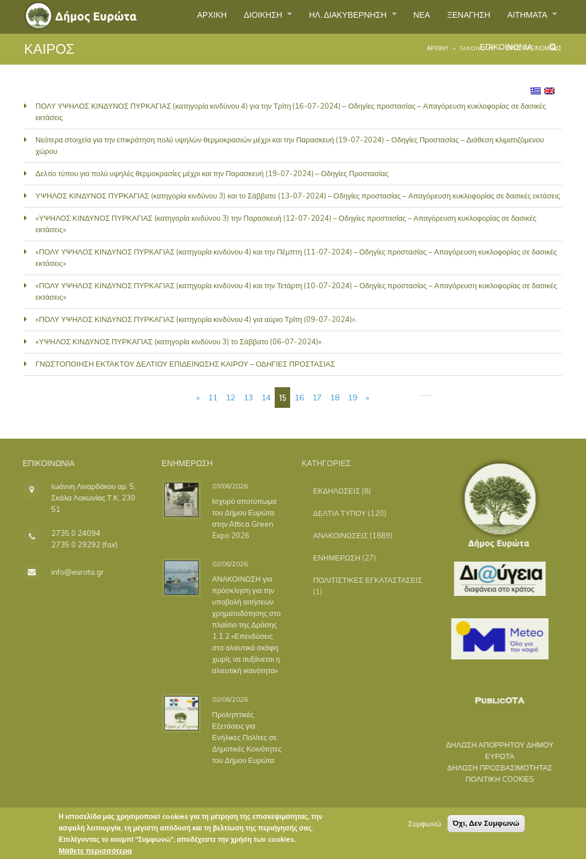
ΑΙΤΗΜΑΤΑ (524, 16)
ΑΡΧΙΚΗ (174, 16)
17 (317, 397)
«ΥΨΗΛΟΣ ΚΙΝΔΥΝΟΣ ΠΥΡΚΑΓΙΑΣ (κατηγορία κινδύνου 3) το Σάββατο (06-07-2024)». (179, 341)
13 (248, 397)
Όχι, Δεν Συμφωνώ (486, 823)
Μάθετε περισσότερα (95, 850)
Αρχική (437, 48)
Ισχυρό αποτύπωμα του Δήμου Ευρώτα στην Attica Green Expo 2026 (240, 517)
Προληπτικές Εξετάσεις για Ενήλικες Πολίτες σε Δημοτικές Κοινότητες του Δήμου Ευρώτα (243, 736)
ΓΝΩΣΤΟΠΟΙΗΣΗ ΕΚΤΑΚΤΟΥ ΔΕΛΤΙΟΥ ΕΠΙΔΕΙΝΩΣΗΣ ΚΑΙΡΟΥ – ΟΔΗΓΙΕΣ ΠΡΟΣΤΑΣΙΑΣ (185, 363)
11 (212, 397)
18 (334, 397)
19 (352, 397)
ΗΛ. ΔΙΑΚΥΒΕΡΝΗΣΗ (326, 16)
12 (230, 397)
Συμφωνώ (424, 823)
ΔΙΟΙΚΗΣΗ (232, 16)
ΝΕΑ (406, 16)
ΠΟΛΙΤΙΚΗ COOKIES (490, 779)
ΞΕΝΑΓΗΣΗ (458, 16)
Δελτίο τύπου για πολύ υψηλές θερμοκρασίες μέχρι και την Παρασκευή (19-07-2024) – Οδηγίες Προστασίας (212, 173)
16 (299, 397)
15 (282, 397)
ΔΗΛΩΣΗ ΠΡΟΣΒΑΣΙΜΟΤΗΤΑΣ (490, 767)
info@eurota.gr (68, 571)
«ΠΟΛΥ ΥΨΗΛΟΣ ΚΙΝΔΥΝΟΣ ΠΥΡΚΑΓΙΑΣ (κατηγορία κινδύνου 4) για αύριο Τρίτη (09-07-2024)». (196, 319)
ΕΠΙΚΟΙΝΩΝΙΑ (499, 54)
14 (266, 397)
